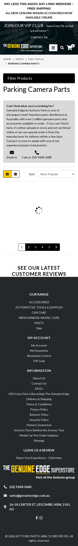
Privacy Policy (39, 409)
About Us (39, 378)
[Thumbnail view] (7, 174)
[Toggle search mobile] (61, 48)
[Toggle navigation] (53, 47)
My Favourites (39, 350)
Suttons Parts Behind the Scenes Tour (39, 430)
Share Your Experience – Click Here (39, 458)
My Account (39, 345)
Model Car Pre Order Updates (39, 435)
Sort (32, 174)
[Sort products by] (56, 174)
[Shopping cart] (69, 48)
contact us (39, 37)
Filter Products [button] (19, 78)
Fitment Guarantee (39, 425)
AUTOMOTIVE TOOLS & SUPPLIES (39, 307)
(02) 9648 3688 (20, 487)
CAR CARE (39, 312)
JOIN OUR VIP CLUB (24, 25)
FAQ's (39, 388)
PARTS (39, 323)
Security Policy (39, 420)
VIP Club (39, 361)
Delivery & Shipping (39, 399)
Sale (39, 328)
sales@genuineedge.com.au (29, 495)
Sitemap (39, 440)
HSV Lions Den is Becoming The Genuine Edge (39, 394)
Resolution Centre (39, 355)
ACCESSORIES (39, 302)
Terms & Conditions (39, 404)
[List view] (15, 174)
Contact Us (39, 383)
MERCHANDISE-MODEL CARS (39, 317)
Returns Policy (39, 414)
